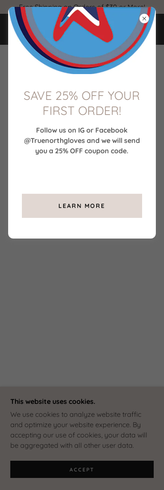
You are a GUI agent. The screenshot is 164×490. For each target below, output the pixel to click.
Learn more (81, 206)
